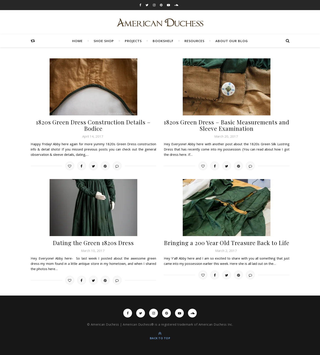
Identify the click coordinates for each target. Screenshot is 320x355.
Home (77, 41)
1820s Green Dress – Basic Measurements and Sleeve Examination (226, 125)
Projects (133, 41)
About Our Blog (231, 41)
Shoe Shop (104, 41)
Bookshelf (163, 41)
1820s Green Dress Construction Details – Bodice (93, 125)
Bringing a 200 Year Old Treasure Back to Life (226, 243)
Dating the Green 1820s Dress (93, 243)
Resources (194, 41)
